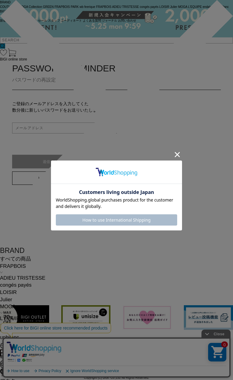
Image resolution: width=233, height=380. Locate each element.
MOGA (7, 306)
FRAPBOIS (13, 266)
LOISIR (8, 292)
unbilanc (9, 337)
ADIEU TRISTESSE (22, 278)
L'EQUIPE (11, 318)
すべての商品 (15, 259)
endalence (12, 330)
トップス (10, 374)
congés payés (16, 285)
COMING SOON (25, 346)
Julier (6, 299)
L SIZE (10, 356)
